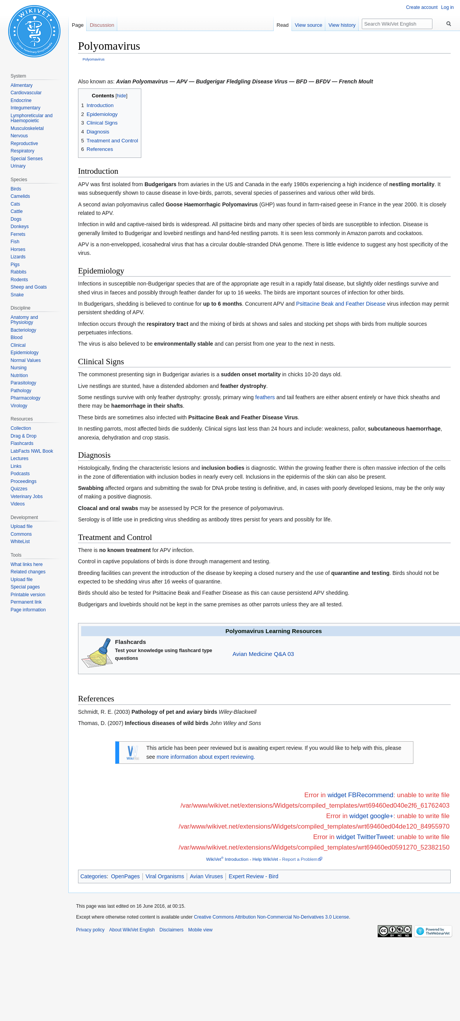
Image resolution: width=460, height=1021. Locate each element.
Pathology (20, 390)
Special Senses (26, 158)
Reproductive (24, 143)
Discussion (102, 25)
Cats (15, 204)
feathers (265, 397)
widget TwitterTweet (364, 837)
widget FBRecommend (361, 795)
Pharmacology (25, 398)
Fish (14, 241)
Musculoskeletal (26, 128)
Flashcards (21, 443)
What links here (26, 564)
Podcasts (20, 473)
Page (77, 25)
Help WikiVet (265, 859)
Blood (16, 337)
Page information (28, 610)
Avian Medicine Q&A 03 (263, 654)
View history (342, 25)
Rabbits (18, 272)
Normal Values (25, 360)
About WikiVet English (131, 930)
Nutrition (19, 375)
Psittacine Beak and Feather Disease (340, 304)
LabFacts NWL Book (31, 451)
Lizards (18, 257)
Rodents (19, 279)
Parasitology (23, 383)
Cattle (16, 211)
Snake (17, 295)
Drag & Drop (23, 436)
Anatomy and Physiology (24, 320)
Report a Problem (300, 859)
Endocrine (20, 100)
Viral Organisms (165, 876)
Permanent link (26, 602)
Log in (447, 7)
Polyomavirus (93, 59)
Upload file (21, 526)
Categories (93, 876)
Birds (15, 189)
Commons (21, 534)
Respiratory (22, 151)
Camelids (20, 196)
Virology (18, 405)
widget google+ (371, 816)
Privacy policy (90, 930)
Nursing (18, 367)
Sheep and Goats (28, 287)
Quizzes (18, 488)
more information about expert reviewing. (205, 757)
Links (15, 466)
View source (309, 25)
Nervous (19, 135)
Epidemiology (24, 352)
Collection (20, 428)
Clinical (18, 345)
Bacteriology (23, 330)
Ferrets (17, 234)
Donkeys (19, 226)
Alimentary (21, 85)
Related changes (27, 572)
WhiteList (20, 541)
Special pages (25, 587)
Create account (421, 7)
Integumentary (25, 108)
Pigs (14, 264)
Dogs (15, 219)
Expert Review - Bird (253, 876)
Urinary (18, 166)
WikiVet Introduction (227, 859)
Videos (17, 504)
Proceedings (23, 481)
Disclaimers (172, 930)
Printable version (27, 594)
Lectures (19, 458)
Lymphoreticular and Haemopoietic (31, 118)
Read (283, 25)
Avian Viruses (206, 876)
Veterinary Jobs (26, 496)
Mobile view (200, 930)
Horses (17, 249)
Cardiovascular (26, 92)
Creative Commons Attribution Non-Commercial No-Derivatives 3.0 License (271, 917)
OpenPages (125, 876)
